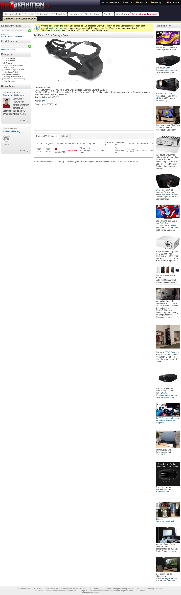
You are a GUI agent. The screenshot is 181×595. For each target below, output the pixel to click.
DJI (43, 101)
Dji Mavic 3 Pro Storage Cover (20, 18)
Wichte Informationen (58, 28)
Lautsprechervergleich (166, 521)
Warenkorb (122, 14)
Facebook (39, 591)
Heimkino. (172, 551)
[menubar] (140, 2)
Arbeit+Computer (9, 59)
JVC (158, 190)
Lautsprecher (75, 14)
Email (22, 120)
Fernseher (29, 14)
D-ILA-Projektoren (170, 194)
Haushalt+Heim (9, 68)
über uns (8, 14)
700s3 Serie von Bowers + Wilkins (167, 353)
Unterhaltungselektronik (12, 74)
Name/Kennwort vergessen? (12, 36)
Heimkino (42, 14)
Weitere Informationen (90, 593)
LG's (174, 225)
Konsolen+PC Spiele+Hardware (14, 70)
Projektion (61, 14)
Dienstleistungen (93, 14)
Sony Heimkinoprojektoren (165, 69)
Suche (18, 14)
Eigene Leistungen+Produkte (13, 65)
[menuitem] (110, 2)
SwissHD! (160, 454)
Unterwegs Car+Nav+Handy (13, 77)
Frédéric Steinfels (13, 95)
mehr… (23, 114)
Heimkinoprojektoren (165, 578)
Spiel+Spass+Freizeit (11, 72)
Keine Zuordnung (9, 81)
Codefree (108, 14)
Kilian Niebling (11, 131)
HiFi (51, 14)
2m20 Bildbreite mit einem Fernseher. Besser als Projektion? (167, 420)
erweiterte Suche (8, 50)
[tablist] (93, 145)
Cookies (69, 591)
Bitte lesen (56, 30)
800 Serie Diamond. (165, 490)
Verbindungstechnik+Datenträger (15, 79)
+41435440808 (91, 589)
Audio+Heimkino (9, 61)
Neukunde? (6, 34)
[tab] (46, 136)
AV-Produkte (8, 63)
